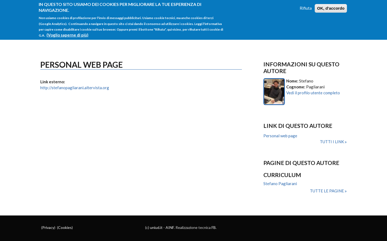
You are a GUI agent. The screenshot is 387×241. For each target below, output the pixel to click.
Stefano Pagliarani (280, 183)
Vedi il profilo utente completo (313, 92)
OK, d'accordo (331, 5)
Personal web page (280, 135)
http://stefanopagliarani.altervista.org (74, 87)
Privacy (48, 227)
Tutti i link (332, 141)
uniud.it (156, 227)
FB (214, 227)
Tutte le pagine (327, 190)
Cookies (65, 227)
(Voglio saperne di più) (67, 32)
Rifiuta (306, 5)
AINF (170, 227)
